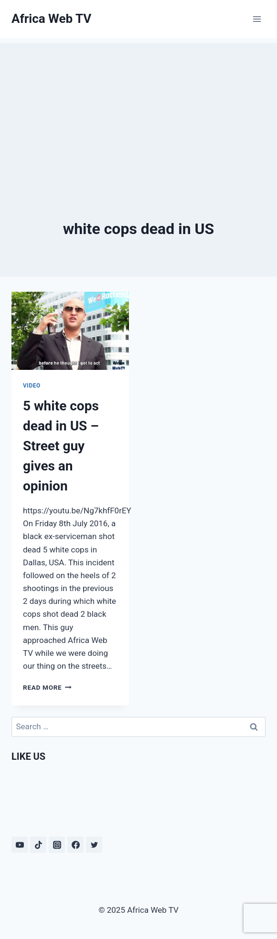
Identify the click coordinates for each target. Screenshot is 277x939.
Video (32, 385)
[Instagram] (57, 845)
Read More (47, 687)
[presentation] (70, 331)
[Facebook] (75, 845)
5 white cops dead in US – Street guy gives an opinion (61, 446)
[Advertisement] (138, 109)
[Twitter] (94, 845)
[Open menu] (257, 18)
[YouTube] (19, 845)
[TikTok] (38, 845)
